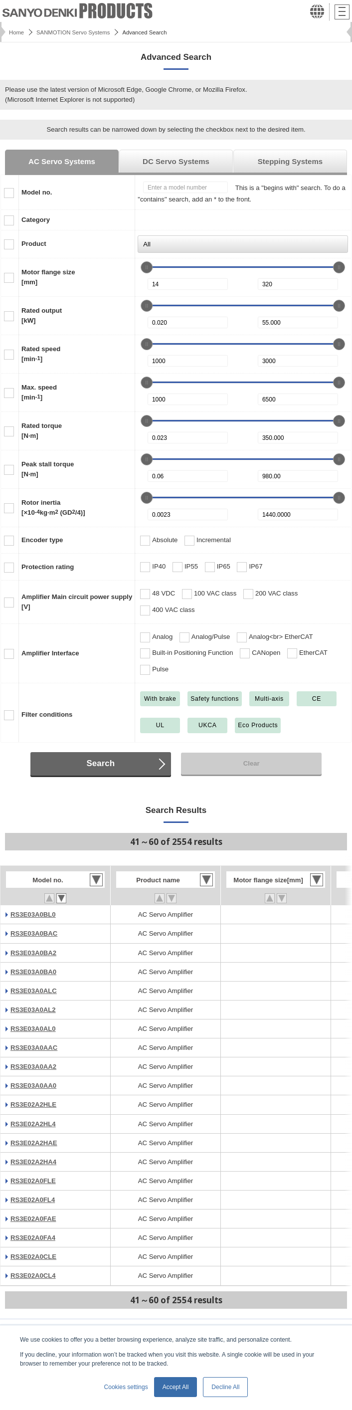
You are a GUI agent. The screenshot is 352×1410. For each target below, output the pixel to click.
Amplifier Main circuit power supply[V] (76, 601)
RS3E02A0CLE (33, 1256)
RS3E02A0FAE (33, 1218)
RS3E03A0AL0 (33, 1028)
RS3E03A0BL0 (33, 914)
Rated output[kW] (41, 315)
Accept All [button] (176, 1387)
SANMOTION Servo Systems (73, 32)
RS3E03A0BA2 (33, 953)
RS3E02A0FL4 (32, 1200)
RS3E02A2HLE (33, 1104)
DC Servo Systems (176, 161)
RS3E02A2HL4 (33, 1124)
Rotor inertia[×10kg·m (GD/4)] (53, 507)
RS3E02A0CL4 (33, 1275)
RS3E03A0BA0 (33, 972)
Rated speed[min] (40, 354)
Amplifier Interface (50, 653)
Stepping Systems (290, 161)
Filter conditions (46, 714)
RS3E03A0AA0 (33, 1085)
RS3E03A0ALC (33, 991)
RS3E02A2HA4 (33, 1162)
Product (33, 243)
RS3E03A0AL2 (33, 1009)
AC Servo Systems (61, 161)
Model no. (36, 192)
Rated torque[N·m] (41, 430)
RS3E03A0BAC (33, 933)
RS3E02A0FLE (33, 1181)
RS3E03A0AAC (33, 1047)
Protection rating (47, 567)
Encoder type (42, 540)
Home (16, 32)
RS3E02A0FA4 (32, 1237)
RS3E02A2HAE (33, 1143)
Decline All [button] (225, 1387)
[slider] (147, 267)
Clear (251, 763)
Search (101, 763)
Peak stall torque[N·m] (47, 469)
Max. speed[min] (39, 392)
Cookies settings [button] (126, 1387)
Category (35, 219)
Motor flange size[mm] (48, 277)
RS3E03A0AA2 (33, 1066)
